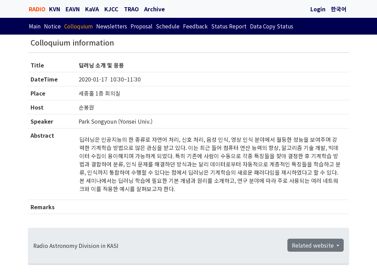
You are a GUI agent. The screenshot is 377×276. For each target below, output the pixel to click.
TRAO (131, 9)
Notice (52, 26)
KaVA (92, 9)
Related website (313, 245)
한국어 (338, 9)
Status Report (229, 26)
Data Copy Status (271, 26)
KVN (54, 9)
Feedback (195, 26)
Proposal (141, 26)
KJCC (111, 9)
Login (317, 9)
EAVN (73, 9)
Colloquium (78, 26)
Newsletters (111, 26)
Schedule (168, 26)
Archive (154, 9)
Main (35, 26)
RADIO (37, 9)
